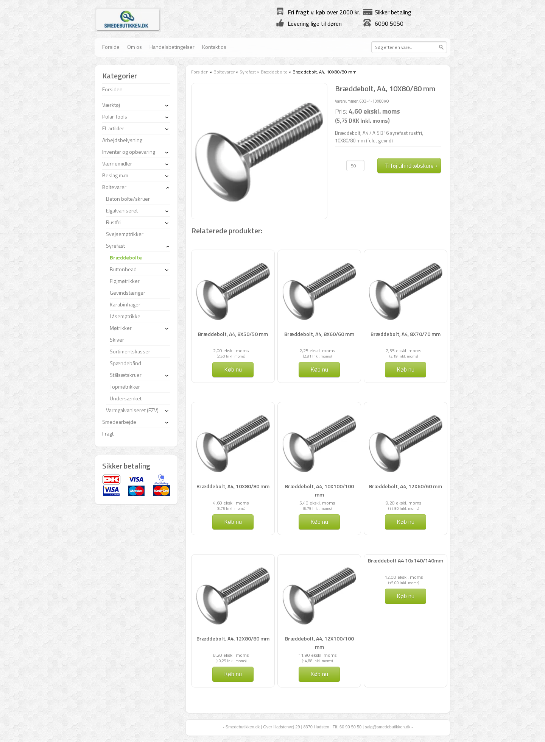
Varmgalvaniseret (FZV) (132, 410)
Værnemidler (117, 163)
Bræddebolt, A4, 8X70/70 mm (406, 334)
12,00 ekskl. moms (404, 577)
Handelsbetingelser (172, 47)
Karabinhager (125, 304)
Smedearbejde (119, 422)
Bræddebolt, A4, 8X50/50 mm (233, 334)
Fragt (108, 433)
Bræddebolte (274, 71)
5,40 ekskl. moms (317, 502)
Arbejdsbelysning (122, 140)
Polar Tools (114, 116)
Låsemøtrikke (125, 316)
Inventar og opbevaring (128, 152)
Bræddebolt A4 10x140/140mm (405, 560)
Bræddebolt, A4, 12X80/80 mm (232, 638)
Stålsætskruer (126, 375)
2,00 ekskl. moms (231, 350)
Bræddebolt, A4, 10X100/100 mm (319, 490)
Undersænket (126, 398)
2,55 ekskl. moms (403, 350)
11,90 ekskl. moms (317, 655)
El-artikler (113, 128)
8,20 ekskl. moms (231, 655)
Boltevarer (224, 71)
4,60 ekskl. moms (231, 502)
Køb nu (233, 369)
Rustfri (113, 222)
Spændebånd (125, 363)
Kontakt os (214, 47)
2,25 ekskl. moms (317, 350)
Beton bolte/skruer (128, 199)
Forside (111, 47)
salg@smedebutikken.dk (387, 727)
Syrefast (248, 71)
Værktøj (111, 105)
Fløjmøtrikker (125, 281)
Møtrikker (121, 328)
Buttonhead (123, 269)
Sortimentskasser (130, 351)
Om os (134, 47)
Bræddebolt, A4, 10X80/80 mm (232, 486)
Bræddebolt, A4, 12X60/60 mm (405, 486)
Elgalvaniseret (122, 210)
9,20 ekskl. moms (403, 502)
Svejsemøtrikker (124, 234)
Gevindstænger (127, 293)
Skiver (117, 340)
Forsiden (200, 71)
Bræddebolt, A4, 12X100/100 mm (319, 642)
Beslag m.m (115, 175)
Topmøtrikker (125, 387)
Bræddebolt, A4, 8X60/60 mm (319, 334)
